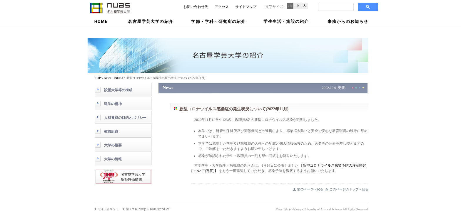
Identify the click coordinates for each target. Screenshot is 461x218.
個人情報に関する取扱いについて (148, 209)
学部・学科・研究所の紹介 (218, 21)
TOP (98, 78)
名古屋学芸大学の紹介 (150, 21)
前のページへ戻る (310, 189)
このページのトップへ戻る (349, 189)
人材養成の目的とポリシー (125, 118)
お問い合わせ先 (195, 7)
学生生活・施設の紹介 (286, 21)
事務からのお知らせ (348, 21)
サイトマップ (245, 7)
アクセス (222, 7)
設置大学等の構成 (118, 90)
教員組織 (111, 131)
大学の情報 (113, 159)
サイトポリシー (108, 209)
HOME (101, 21)
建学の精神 (113, 104)
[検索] (335, 7)
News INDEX (113, 78)
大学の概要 (113, 145)
